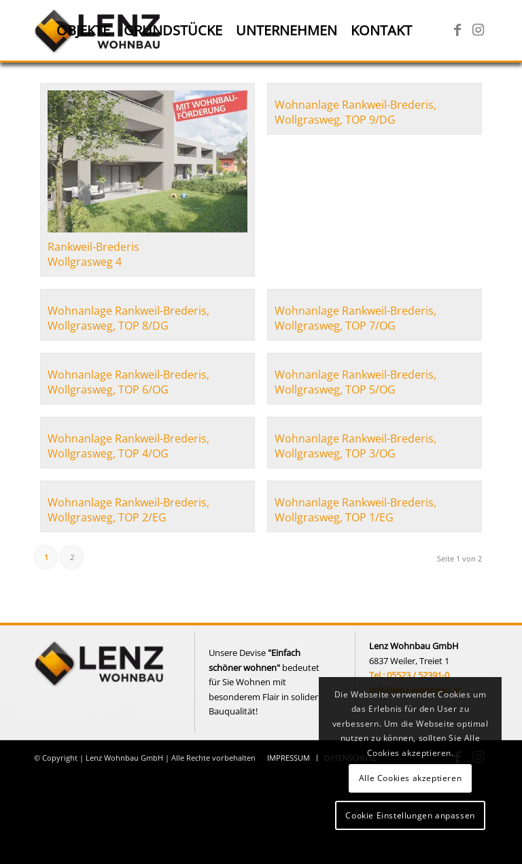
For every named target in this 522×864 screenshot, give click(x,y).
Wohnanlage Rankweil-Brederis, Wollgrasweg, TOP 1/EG (355, 510)
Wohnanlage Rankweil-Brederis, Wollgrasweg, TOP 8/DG (128, 318)
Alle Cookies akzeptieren (410, 778)
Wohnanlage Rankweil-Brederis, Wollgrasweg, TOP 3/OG (355, 446)
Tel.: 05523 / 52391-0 (409, 675)
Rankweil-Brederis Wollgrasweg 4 (93, 254)
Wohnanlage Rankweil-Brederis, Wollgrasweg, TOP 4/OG (128, 446)
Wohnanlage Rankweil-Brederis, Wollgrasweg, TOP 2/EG (128, 510)
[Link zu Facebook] (457, 30)
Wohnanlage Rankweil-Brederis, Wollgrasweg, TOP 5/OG (355, 382)
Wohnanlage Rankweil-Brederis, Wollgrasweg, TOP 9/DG (355, 112)
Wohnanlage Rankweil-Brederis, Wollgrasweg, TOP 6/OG (128, 382)
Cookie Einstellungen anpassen (409, 815)
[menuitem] (83, 31)
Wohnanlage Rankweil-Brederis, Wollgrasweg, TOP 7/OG (355, 318)
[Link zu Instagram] (478, 30)
